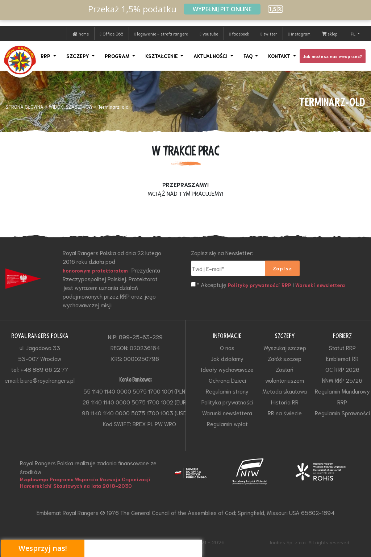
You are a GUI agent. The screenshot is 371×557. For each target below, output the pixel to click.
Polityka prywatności (227, 402)
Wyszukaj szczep (284, 347)
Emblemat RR (342, 358)
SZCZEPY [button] (78, 56)
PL (354, 33)
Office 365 (111, 33)
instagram (299, 33)
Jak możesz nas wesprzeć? (332, 56)
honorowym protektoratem (95, 270)
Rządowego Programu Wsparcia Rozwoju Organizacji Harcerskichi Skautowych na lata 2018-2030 (85, 482)
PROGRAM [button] (118, 56)
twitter (268, 33)
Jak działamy (227, 358)
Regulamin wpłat (227, 423)
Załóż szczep (284, 358)
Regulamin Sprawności (342, 412)
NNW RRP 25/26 (342, 380)
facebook (239, 33)
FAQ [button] (248, 56)
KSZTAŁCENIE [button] (162, 56)
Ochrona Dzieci (227, 380)
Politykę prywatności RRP (259, 285)
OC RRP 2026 (342, 369)
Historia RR (285, 402)
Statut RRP (342, 347)
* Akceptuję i (271, 284)
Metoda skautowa (284, 391)
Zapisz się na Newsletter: (222, 252)
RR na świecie (285, 412)
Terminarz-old (113, 107)
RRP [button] (46, 56)
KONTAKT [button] (280, 56)
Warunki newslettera (320, 285)
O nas (227, 347)
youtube (209, 33)
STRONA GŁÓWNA (24, 107)
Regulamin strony (227, 391)
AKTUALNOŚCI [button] (211, 56)
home (80, 33)
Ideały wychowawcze (227, 369)
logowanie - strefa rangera (161, 33)
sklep (329, 33)
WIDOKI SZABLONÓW (70, 107)
